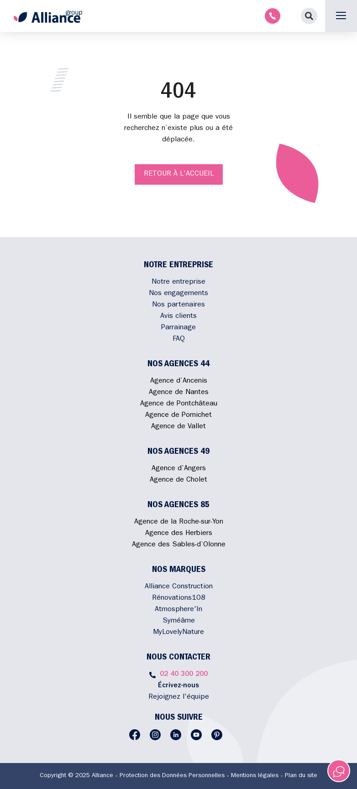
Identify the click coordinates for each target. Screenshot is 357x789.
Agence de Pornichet (178, 415)
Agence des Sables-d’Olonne (179, 545)
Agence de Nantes (179, 392)
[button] (309, 16)
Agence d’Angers (179, 468)
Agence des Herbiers (178, 533)
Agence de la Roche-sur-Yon (178, 522)
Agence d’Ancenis (178, 381)
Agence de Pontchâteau (178, 404)
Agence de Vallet (178, 427)
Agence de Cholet (178, 480)
